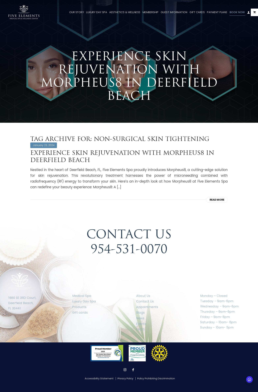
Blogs (140, 312)
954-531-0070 (129, 248)
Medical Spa (81, 296)
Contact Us (145, 301)
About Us (143, 296)
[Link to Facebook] (133, 369)
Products (79, 307)
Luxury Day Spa (84, 301)
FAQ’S (140, 329)
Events (141, 324)
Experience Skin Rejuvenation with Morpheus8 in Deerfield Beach (122, 156)
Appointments (147, 307)
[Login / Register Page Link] (248, 12)
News (140, 318)
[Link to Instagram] (125, 369)
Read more (217, 199)
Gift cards (80, 312)
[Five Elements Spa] (24, 12)
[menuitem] (76, 12)
